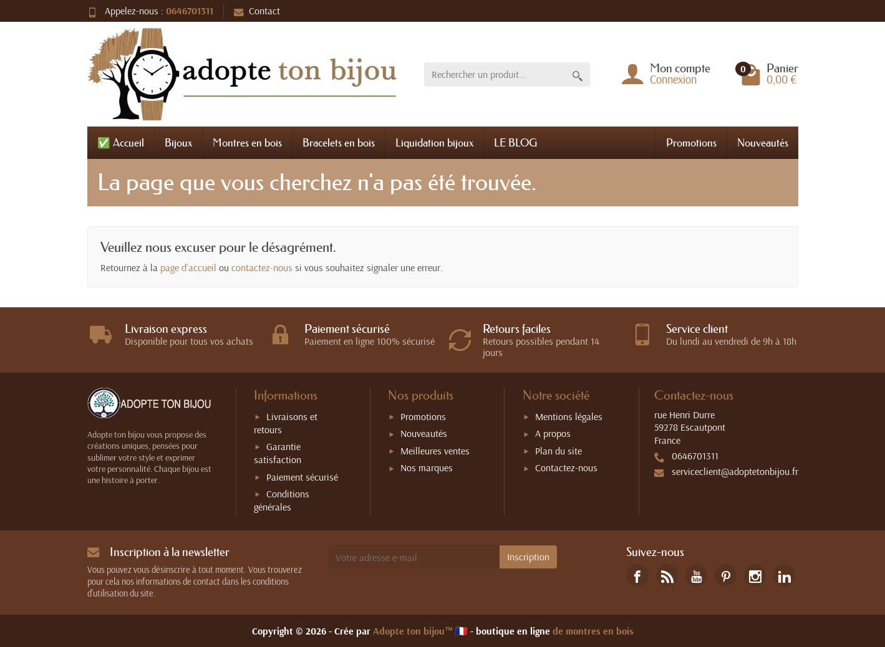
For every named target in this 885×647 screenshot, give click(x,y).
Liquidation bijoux (434, 142)
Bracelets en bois (338, 142)
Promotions (691, 142)
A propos (553, 433)
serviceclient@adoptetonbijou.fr (735, 471)
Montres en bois (247, 142)
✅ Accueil (120, 142)
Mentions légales (568, 416)
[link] (637, 575)
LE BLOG (515, 142)
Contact (257, 10)
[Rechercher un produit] (494, 74)
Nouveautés (762, 142)
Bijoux (178, 142)
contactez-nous (262, 267)
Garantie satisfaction (277, 453)
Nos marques (426, 467)
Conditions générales (281, 500)
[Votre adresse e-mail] (414, 556)
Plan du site (558, 450)
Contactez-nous (566, 467)
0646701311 (189, 10)
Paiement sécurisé (302, 477)
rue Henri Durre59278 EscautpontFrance (689, 427)
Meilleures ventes (435, 450)
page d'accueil (188, 267)
